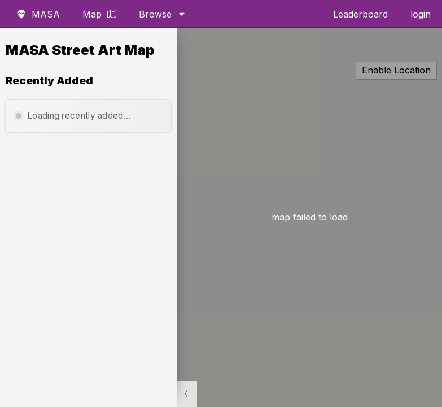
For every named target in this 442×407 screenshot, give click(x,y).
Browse (162, 14)
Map (99, 14)
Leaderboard (360, 14)
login (420, 14)
